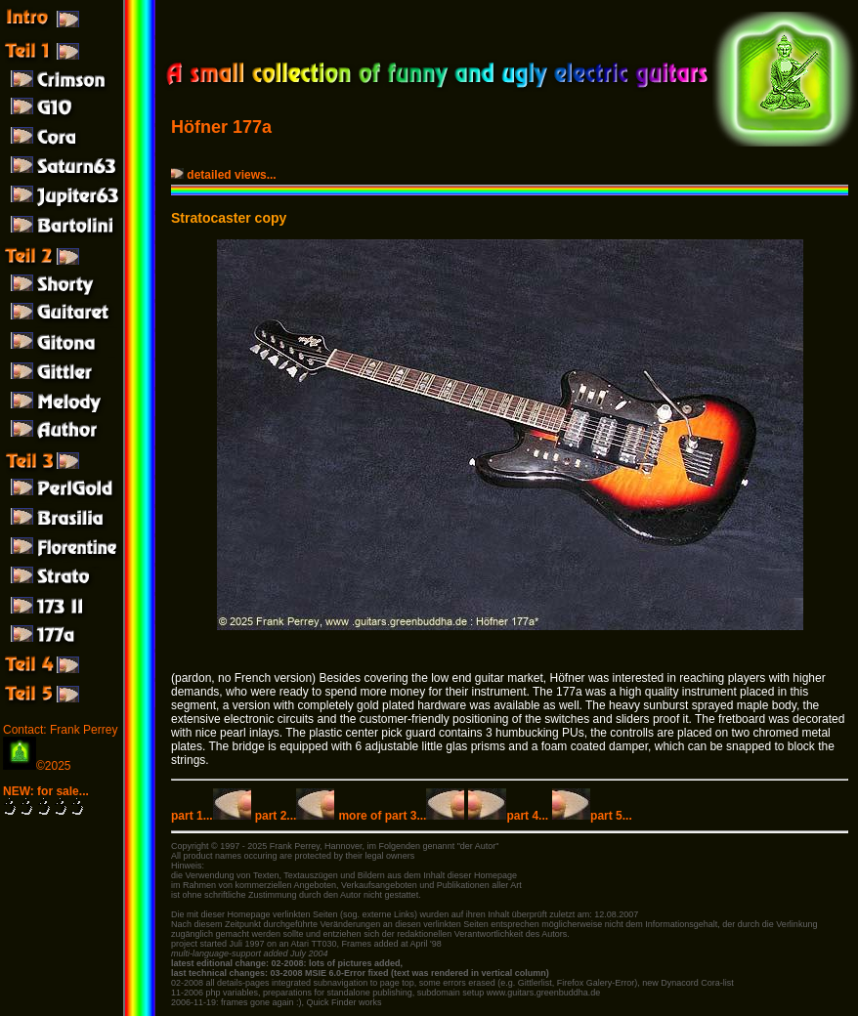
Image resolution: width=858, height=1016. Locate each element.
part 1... (211, 816)
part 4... (508, 816)
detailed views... (225, 175)
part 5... (592, 816)
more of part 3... (401, 816)
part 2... (295, 816)
